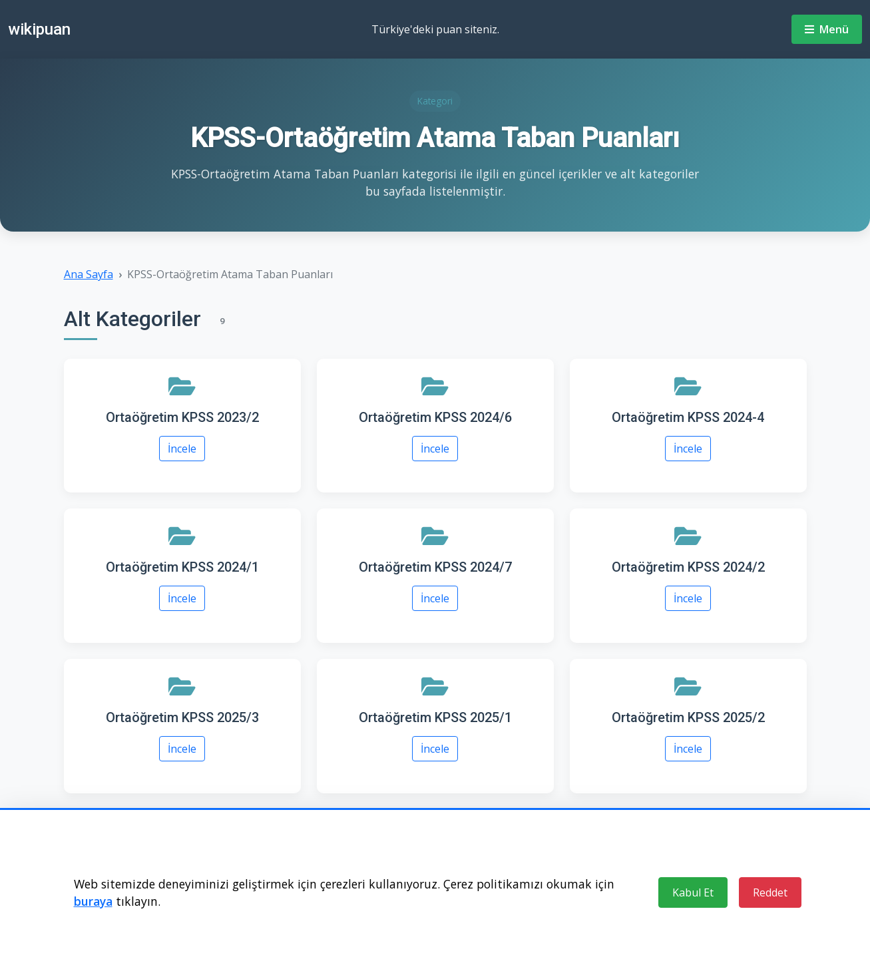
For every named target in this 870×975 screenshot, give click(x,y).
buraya (93, 901)
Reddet (770, 892)
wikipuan (39, 29)
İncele (182, 448)
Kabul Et (693, 892)
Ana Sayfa (88, 274)
